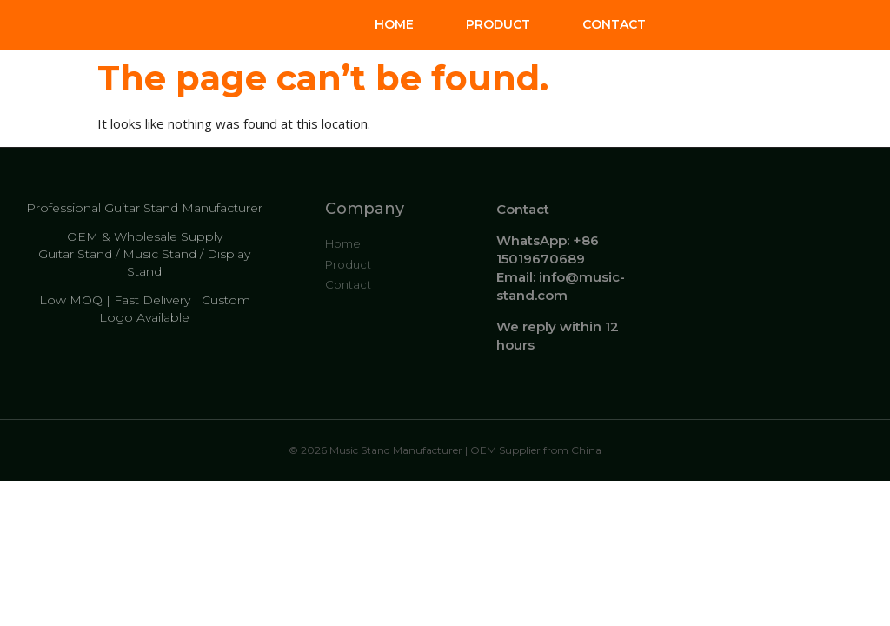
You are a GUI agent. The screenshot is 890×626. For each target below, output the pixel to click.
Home (394, 24)
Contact (614, 24)
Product (498, 24)
